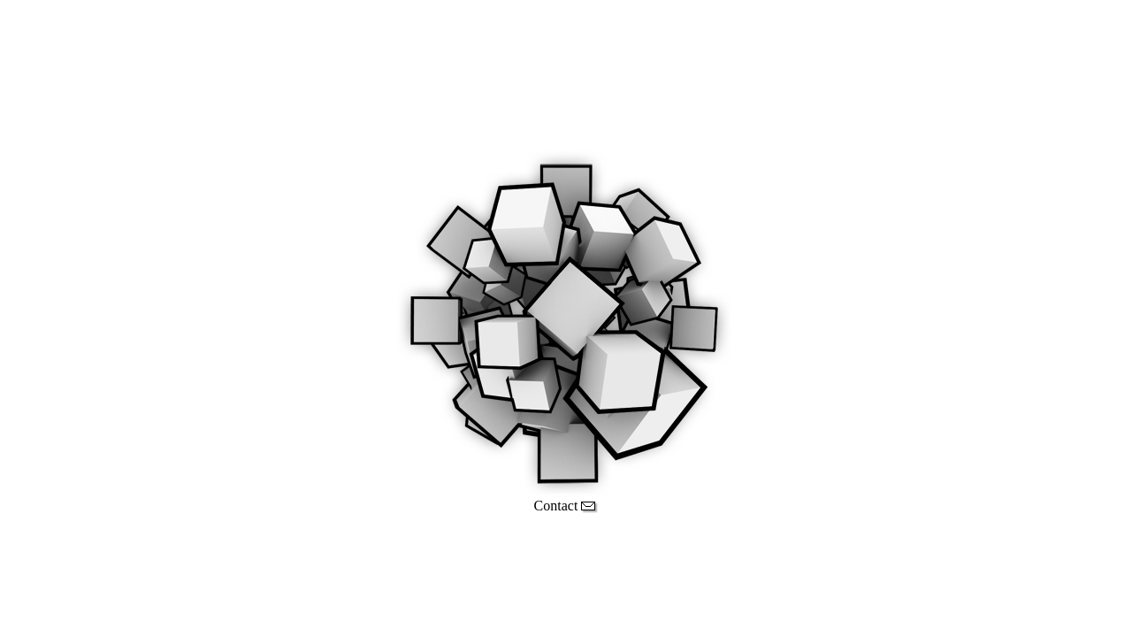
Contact (566, 505)
